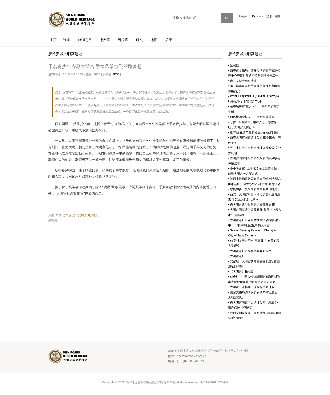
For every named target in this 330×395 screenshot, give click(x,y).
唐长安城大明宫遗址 (85, 215)
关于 (168, 40)
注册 (278, 16)
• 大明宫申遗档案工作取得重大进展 (251, 287)
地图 (154, 40)
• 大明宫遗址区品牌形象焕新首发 (249, 251)
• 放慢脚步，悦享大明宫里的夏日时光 (252, 189)
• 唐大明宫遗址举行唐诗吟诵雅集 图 (251, 204)
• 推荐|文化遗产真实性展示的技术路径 (253, 132)
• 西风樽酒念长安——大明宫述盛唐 (251, 117)
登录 (269, 16)
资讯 (66, 40)
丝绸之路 (85, 40)
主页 (53, 40)
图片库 (123, 40)
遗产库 (105, 40)
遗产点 (67, 215)
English (244, 16)
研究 (139, 40)
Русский (257, 16)
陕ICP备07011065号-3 (214, 382)
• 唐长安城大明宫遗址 (242, 81)
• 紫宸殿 (233, 65)
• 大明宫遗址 (236, 256)
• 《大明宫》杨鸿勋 (241, 271)
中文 (59, 215)
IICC (116, 74)
